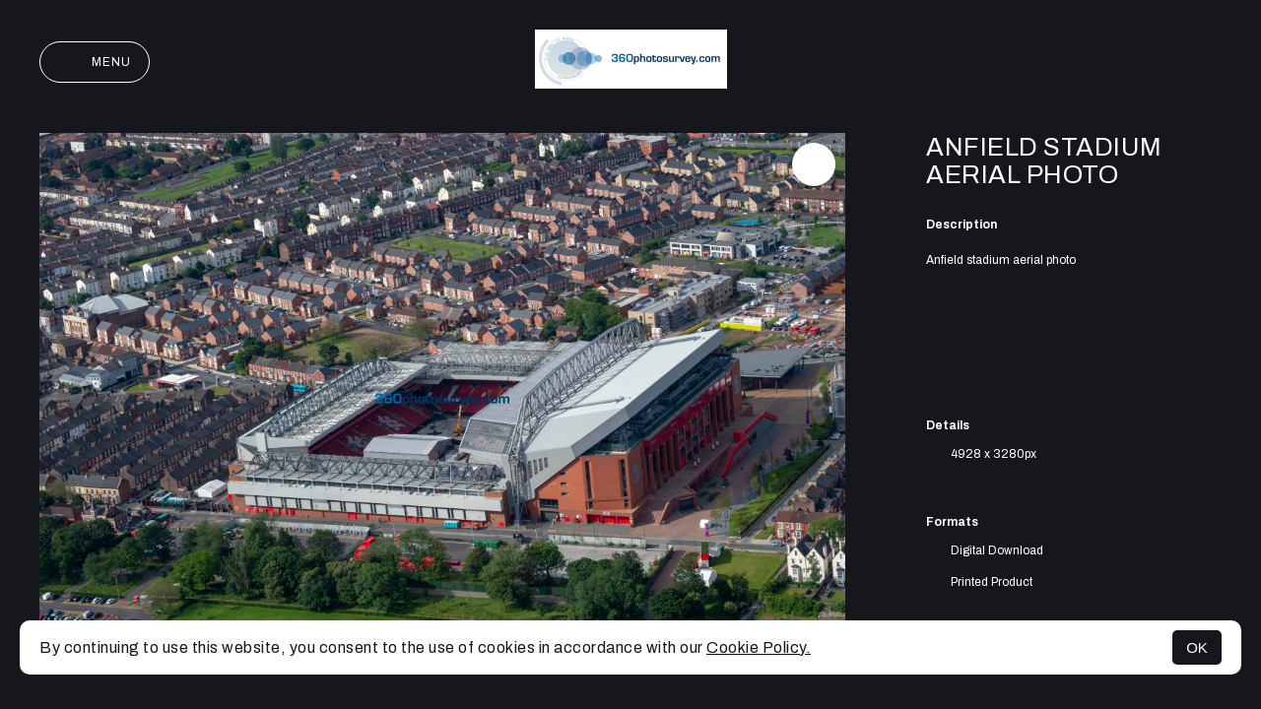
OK (1197, 647)
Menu (94, 62)
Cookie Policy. (758, 647)
